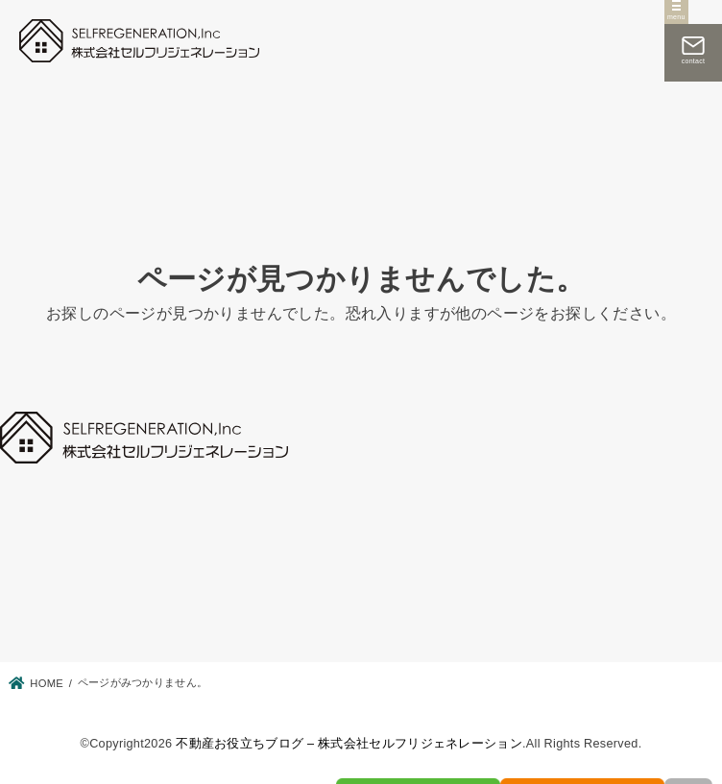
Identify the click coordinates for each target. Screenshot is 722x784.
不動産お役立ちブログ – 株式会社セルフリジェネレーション (349, 743)
